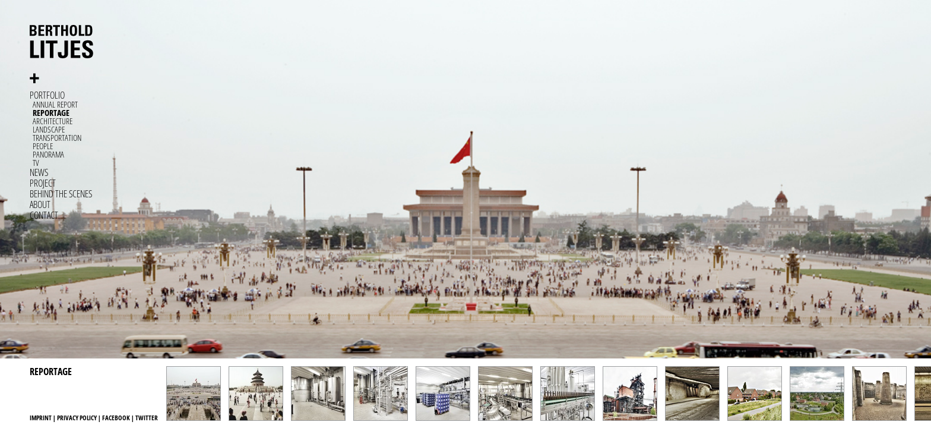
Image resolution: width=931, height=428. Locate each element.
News (39, 172)
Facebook (116, 417)
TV (36, 162)
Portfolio (47, 95)
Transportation (57, 137)
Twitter (146, 417)
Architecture (52, 121)
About (40, 204)
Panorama (48, 154)
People (43, 146)
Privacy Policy (77, 417)
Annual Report (55, 104)
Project (43, 183)
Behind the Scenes (61, 193)
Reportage (51, 112)
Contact (44, 215)
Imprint (41, 417)
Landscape (49, 129)
